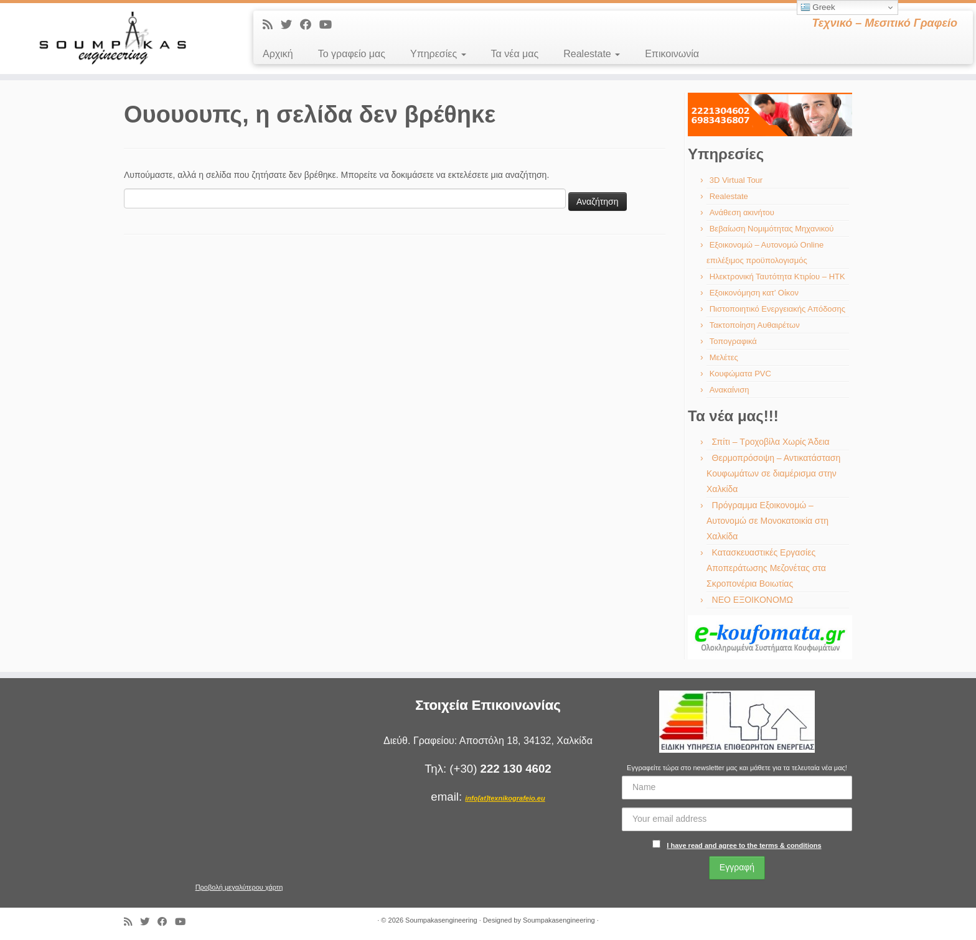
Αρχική (278, 54)
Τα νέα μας (515, 54)
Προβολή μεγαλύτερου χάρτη (239, 887)
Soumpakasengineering (441, 920)
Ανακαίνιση (729, 389)
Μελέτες (724, 357)
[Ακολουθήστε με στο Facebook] (309, 25)
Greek (817, 7)
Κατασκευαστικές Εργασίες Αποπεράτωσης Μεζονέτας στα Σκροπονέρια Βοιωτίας (766, 568)
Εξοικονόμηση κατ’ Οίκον (754, 292)
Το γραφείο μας (351, 54)
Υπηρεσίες (438, 54)
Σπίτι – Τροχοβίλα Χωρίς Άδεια (771, 442)
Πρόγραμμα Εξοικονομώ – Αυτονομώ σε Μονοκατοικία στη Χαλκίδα (767, 520)
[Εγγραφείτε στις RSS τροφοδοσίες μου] (272, 25)
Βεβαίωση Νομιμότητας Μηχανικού (772, 228)
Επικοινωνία (672, 54)
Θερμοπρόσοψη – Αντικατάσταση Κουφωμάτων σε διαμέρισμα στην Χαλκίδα (773, 473)
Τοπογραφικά (733, 341)
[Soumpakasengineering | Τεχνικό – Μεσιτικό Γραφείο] (112, 38)
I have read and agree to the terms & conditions (744, 845)
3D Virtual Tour (736, 180)
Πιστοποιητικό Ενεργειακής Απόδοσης (777, 309)
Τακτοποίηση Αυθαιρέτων (755, 325)
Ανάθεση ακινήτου (742, 212)
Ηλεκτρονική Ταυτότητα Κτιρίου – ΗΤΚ (777, 276)
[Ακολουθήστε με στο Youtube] (329, 25)
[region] (770, 114)
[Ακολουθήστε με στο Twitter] (290, 25)
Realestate (591, 54)
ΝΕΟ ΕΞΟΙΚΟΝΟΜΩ (752, 600)
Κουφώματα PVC (740, 373)
